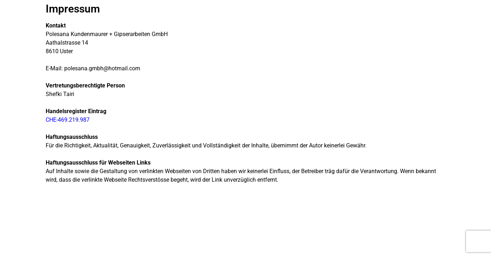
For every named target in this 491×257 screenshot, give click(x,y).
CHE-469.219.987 (68, 119)
